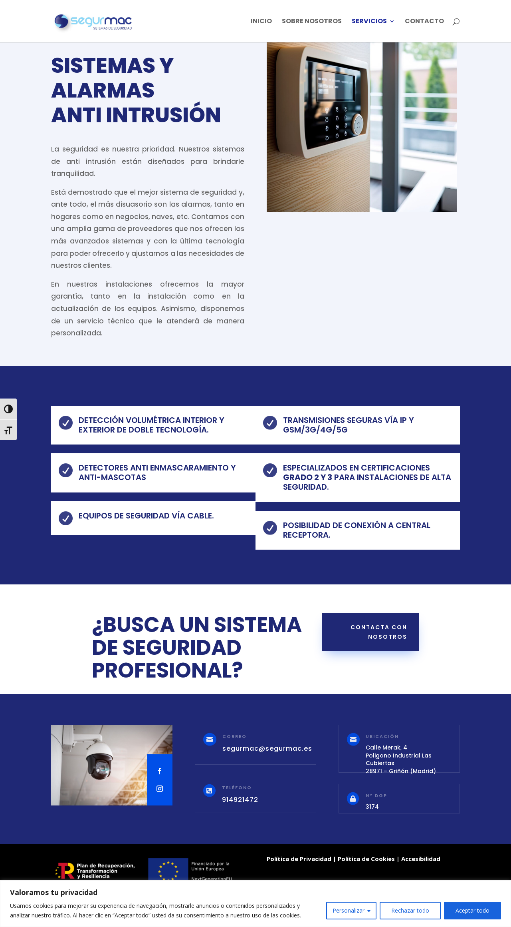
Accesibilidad (420, 859)
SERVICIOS (369, 22)
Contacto (424, 22)
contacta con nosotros (379, 632)
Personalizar (348, 910)
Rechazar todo (410, 910)
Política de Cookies (366, 859)
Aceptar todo (472, 910)
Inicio (261, 22)
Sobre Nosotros (312, 22)
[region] (255, 903)
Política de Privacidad (299, 859)
